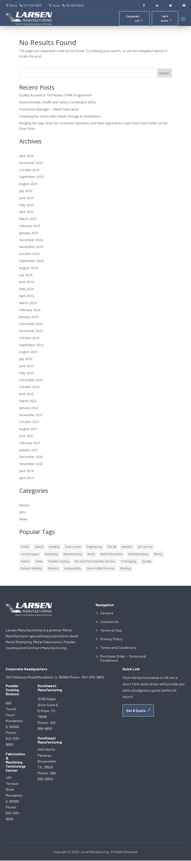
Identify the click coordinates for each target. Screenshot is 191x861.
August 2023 (28, 352)
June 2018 (26, 471)
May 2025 (26, 205)
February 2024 (29, 310)
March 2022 (28, 401)
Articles (24, 505)
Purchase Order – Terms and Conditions (123, 659)
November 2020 (31, 464)
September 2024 (31, 261)
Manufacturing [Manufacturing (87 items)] (73, 554)
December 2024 (31, 240)
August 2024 (28, 268)
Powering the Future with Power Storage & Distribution (60, 117)
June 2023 (26, 366)
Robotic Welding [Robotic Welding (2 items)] (31, 569)
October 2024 (29, 254)
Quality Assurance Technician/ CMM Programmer (55, 95)
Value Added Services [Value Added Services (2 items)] (101, 569)
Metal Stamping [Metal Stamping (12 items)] (138, 554)
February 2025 (29, 226)
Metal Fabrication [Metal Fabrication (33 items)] (111, 554)
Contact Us (109, 622)
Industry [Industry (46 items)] (127, 547)
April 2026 (26, 156)
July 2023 (25, 359)
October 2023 (29, 338)
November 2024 (31, 247)
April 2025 (26, 212)
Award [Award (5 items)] (39, 547)
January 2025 (28, 233)
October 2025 (29, 170)
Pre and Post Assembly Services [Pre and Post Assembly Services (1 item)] (95, 561)
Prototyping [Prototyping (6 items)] (128, 561)
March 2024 (28, 303)
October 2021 (29, 422)
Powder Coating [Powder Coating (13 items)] (58, 561)
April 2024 (26, 296)
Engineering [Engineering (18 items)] (94, 547)
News (23, 519)
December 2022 (31, 380)
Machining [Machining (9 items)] (51, 554)
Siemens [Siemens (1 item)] (53, 569)
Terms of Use (111, 631)
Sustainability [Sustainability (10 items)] (72, 569)
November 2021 (31, 415)
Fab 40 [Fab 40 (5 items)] (111, 547)
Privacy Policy (111, 639)
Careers (106, 613)
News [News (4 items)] (39, 561)
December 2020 (31, 457)
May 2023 (26, 373)
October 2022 (29, 387)
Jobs (22, 512)
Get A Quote (164, 19)
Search (164, 73)
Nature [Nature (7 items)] (25, 561)
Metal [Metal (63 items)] (91, 554)
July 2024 (25, 275)
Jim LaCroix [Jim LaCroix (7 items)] (145, 547)
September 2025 (31, 177)
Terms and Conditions (118, 648)
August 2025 (28, 184)
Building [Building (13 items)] (54, 547)
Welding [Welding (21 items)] (125, 569)
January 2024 (28, 317)
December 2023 (31, 324)
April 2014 (26, 478)
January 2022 (28, 408)
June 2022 (26, 394)
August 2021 (28, 429)
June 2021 (26, 436)
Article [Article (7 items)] (25, 547)
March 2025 (28, 219)
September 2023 (31, 345)
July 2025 (25, 191)
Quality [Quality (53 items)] (146, 561)
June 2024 (26, 282)
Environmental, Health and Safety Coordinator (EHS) (57, 102)
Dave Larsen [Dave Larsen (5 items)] (73, 547)
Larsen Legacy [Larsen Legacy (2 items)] (30, 554)
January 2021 (28, 450)
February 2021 (29, 443)
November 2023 (31, 331)
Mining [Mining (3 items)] (158, 554)
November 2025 (31, 163)
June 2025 (26, 198)
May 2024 (26, 289)
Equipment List (132, 19)
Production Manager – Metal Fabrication (49, 110)
